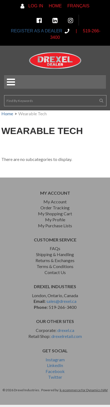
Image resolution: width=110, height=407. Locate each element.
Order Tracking (55, 207)
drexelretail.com (66, 336)
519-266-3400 (62, 307)
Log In (31, 6)
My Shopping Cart (55, 213)
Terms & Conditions (55, 266)
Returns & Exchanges (55, 260)
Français (78, 6)
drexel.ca (65, 330)
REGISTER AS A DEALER (37, 31)
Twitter (55, 377)
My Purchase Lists (55, 225)
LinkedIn (55, 365)
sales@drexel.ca (61, 301)
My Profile (55, 219)
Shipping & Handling (55, 254)
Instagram (55, 359)
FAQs (55, 248)
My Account (55, 201)
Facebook (55, 371)
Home (55, 6)
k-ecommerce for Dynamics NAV (84, 390)
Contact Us (55, 272)
